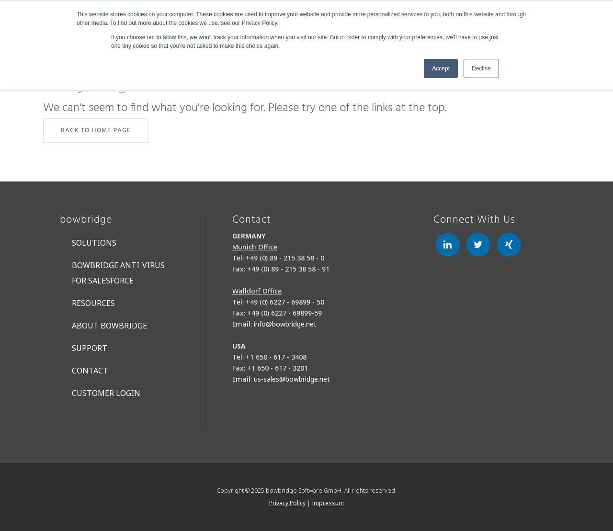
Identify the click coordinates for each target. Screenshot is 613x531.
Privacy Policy (287, 503)
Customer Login (106, 393)
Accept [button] (441, 68)
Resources (93, 303)
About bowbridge (109, 325)
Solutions (94, 242)
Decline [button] (481, 68)
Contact (90, 370)
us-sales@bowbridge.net (292, 379)
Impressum (328, 503)
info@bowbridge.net (285, 323)
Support (89, 348)
